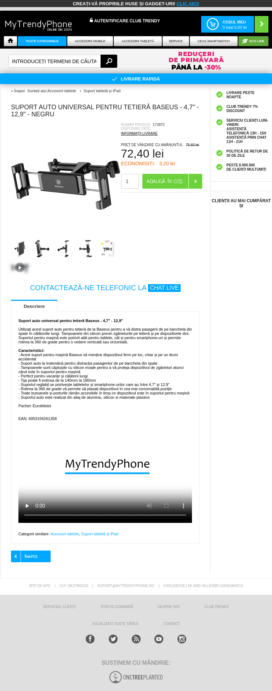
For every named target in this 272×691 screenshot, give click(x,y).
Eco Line (257, 41)
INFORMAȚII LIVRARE (139, 134)
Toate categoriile (42, 41)
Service (176, 41)
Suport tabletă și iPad (99, 534)
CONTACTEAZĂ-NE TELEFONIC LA (105, 288)
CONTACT (171, 624)
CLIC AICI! (188, 3)
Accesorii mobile (90, 41)
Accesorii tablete (64, 534)
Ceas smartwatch (214, 41)
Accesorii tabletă (138, 41)
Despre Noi (169, 607)
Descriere (34, 306)
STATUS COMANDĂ (117, 607)
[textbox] (62, 61)
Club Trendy (216, 607)
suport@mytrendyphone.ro (125, 586)
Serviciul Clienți (59, 607)
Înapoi (19, 91)
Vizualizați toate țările (115, 624)
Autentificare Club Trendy (125, 20)
